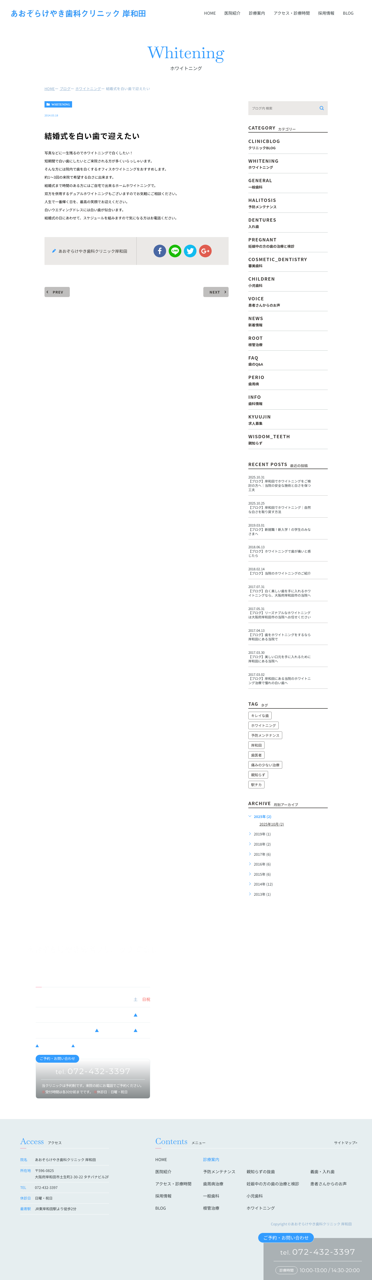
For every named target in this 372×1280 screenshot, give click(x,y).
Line (175, 251)
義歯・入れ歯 (322, 1171)
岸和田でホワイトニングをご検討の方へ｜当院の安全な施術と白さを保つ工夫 (279, 485)
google (205, 251)
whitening (61, 104)
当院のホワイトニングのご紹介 (279, 573)
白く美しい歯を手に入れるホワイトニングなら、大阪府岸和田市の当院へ (279, 593)
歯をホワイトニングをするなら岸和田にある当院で (279, 636)
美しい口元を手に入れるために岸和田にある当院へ (279, 658)
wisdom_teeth (288, 439)
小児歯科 (255, 1196)
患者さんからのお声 (328, 1184)
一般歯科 (211, 1196)
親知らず (258, 774)
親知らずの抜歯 (261, 1171)
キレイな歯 (260, 715)
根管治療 (211, 1208)
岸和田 (256, 745)
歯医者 (256, 755)
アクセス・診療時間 (292, 13)
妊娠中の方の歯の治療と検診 (273, 1184)
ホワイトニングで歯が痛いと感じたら (279, 553)
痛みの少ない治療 (265, 764)
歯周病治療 (213, 1184)
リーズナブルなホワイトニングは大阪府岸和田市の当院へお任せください (279, 614)
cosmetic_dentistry (288, 262)
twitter (190, 251)
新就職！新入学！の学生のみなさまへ (279, 531)
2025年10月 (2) (271, 824)
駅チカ (256, 784)
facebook (160, 251)
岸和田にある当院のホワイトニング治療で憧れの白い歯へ (279, 680)
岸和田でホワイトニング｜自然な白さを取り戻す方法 (279, 509)
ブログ (65, 88)
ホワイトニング (88, 88)
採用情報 (326, 13)
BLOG (348, 13)
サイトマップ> (345, 1142)
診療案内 (257, 13)
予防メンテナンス (265, 735)
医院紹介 (232, 13)
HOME (210, 13)
